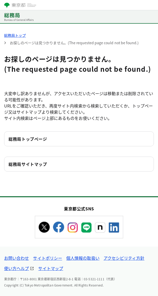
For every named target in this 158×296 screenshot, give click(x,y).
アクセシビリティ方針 (124, 258)
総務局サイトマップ (28, 164)
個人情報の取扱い (82, 258)
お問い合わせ (16, 258)
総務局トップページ (28, 139)
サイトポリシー (47, 258)
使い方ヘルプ (16, 268)
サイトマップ (50, 268)
